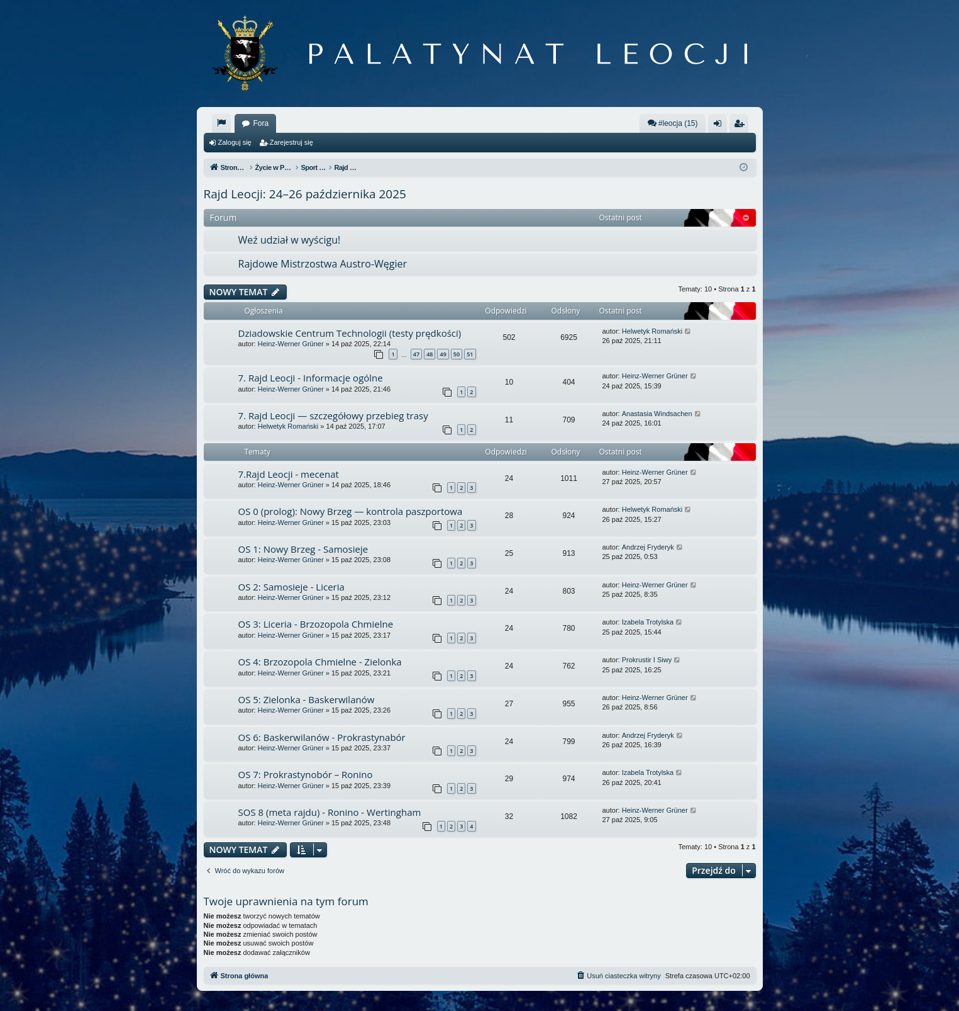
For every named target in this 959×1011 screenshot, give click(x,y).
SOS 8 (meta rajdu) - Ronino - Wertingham (329, 812)
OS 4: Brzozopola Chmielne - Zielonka (320, 661)
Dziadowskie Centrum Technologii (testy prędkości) (350, 333)
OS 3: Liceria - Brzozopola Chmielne (316, 624)
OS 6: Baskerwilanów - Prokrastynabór (322, 737)
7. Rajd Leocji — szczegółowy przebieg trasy (333, 415)
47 (416, 354)
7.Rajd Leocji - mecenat (288, 474)
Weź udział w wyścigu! (289, 240)
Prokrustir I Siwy (647, 660)
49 (443, 354)
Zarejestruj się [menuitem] (741, 126)
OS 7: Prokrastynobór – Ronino (305, 774)
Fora (261, 123)
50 (456, 354)
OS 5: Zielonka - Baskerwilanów (306, 699)
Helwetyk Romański (652, 331)
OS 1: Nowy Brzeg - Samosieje (303, 549)
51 (470, 354)
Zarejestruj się (291, 142)
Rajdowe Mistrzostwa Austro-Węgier (322, 264)
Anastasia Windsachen (657, 413)
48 (429, 354)
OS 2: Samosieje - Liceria (291, 586)
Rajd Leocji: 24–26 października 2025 (305, 194)
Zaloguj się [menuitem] (719, 126)
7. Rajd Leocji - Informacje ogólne (310, 377)
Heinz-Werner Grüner (291, 343)
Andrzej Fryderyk (648, 547)
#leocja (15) (672, 123)
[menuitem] (221, 123)
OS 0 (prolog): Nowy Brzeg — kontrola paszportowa (350, 511)
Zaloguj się (235, 142)
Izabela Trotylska (648, 622)
